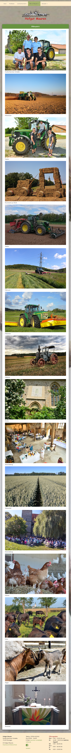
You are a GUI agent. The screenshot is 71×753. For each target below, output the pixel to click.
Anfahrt (28, 748)
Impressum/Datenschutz (10, 745)
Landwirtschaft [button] (22, 3)
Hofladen (11, 3)
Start (5, 3)
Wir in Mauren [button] (34, 3)
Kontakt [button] (45, 3)
